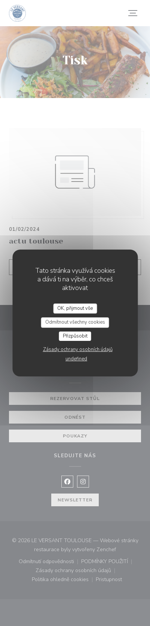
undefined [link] (76, 358)
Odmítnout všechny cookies (75, 322)
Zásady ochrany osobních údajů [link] (78, 349)
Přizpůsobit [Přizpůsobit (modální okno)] (75, 336)
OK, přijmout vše (75, 308)
